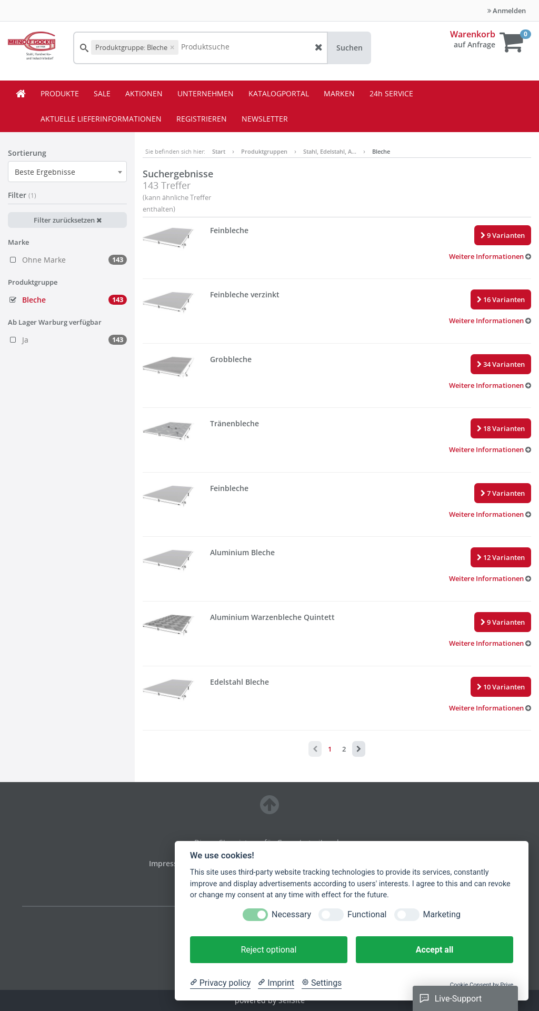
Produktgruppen (264, 151)
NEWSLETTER (265, 119)
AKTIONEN (144, 93)
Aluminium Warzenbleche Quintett (272, 617)
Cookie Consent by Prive (481, 985)
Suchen (349, 48)
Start (218, 151)
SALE (102, 93)
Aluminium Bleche (242, 552)
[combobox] (67, 171)
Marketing (442, 914)
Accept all (434, 950)
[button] (490, 256)
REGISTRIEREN (201, 119)
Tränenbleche (234, 423)
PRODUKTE (60, 93)
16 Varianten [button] (501, 299)
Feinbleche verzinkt (245, 294)
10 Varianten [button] (501, 687)
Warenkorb (472, 34)
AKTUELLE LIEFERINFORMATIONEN (101, 119)
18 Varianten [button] (501, 428)
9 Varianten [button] (503, 235)
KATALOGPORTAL (278, 93)
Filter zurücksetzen (68, 220)
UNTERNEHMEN (205, 93)
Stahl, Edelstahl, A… (329, 151)
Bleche (381, 151)
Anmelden (506, 10)
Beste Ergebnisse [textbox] (45, 172)
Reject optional (268, 950)
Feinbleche (229, 230)
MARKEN (339, 93)
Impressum (170, 863)
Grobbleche (231, 359)
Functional (366, 914)
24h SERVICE (391, 93)
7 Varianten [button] (503, 493)
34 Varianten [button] (501, 364)
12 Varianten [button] (501, 557)
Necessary (291, 914)
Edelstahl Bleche (239, 682)
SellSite (291, 1000)
